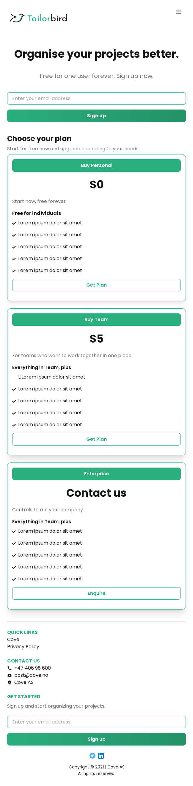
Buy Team (96, 319)
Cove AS (116, 767)
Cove (13, 639)
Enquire (97, 593)
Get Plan (96, 285)
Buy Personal (96, 165)
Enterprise (96, 473)
